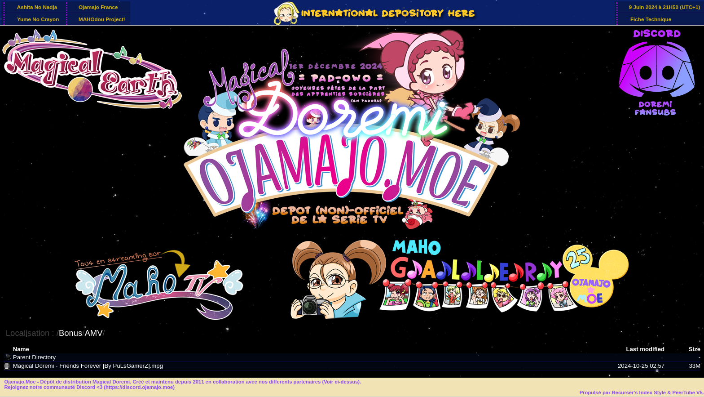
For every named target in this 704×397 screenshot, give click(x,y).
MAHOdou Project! (101, 19)
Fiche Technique (649, 19)
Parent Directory (34, 357)
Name (21, 349)
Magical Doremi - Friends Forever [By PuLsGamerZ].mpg (88, 365)
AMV (93, 333)
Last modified (645, 349)
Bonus (70, 333)
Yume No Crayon (36, 19)
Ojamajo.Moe (19, 381)
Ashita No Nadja (35, 7)
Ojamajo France (97, 7)
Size (694, 349)
